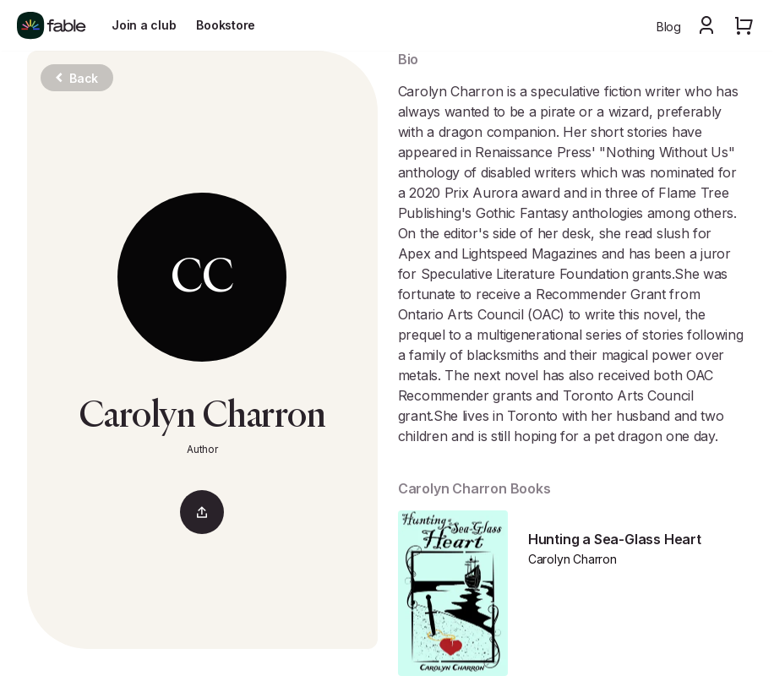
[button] (706, 25)
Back (77, 78)
